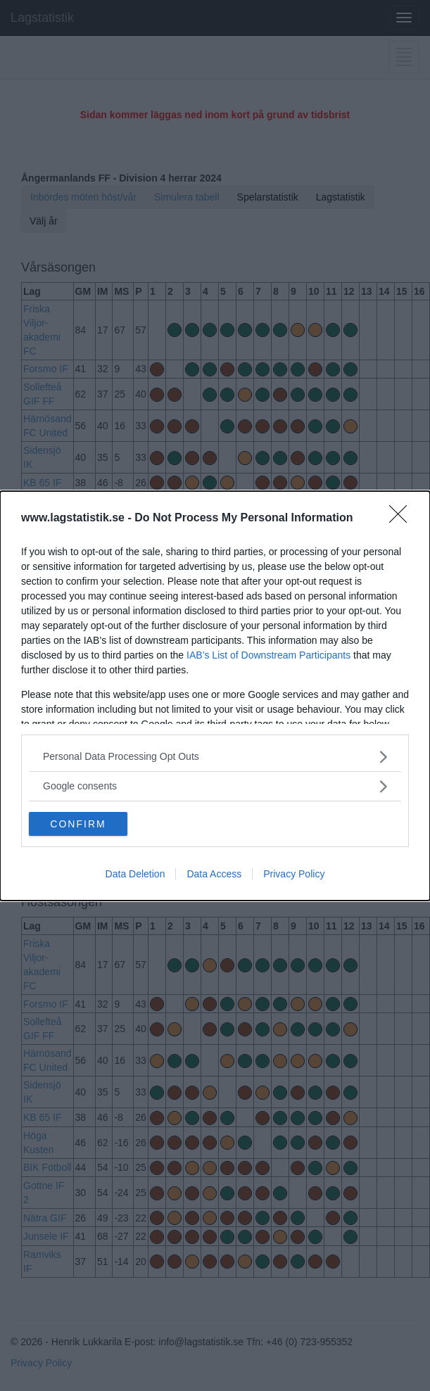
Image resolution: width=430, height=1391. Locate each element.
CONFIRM (78, 823)
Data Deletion (135, 873)
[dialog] (215, 696)
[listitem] (215, 756)
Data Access (213, 873)
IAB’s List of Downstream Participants (268, 655)
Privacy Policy (293, 873)
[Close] (402, 518)
